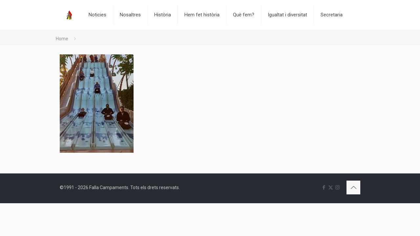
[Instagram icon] (337, 187)
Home (62, 38)
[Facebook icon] (323, 187)
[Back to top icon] (353, 187)
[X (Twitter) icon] (330, 187)
